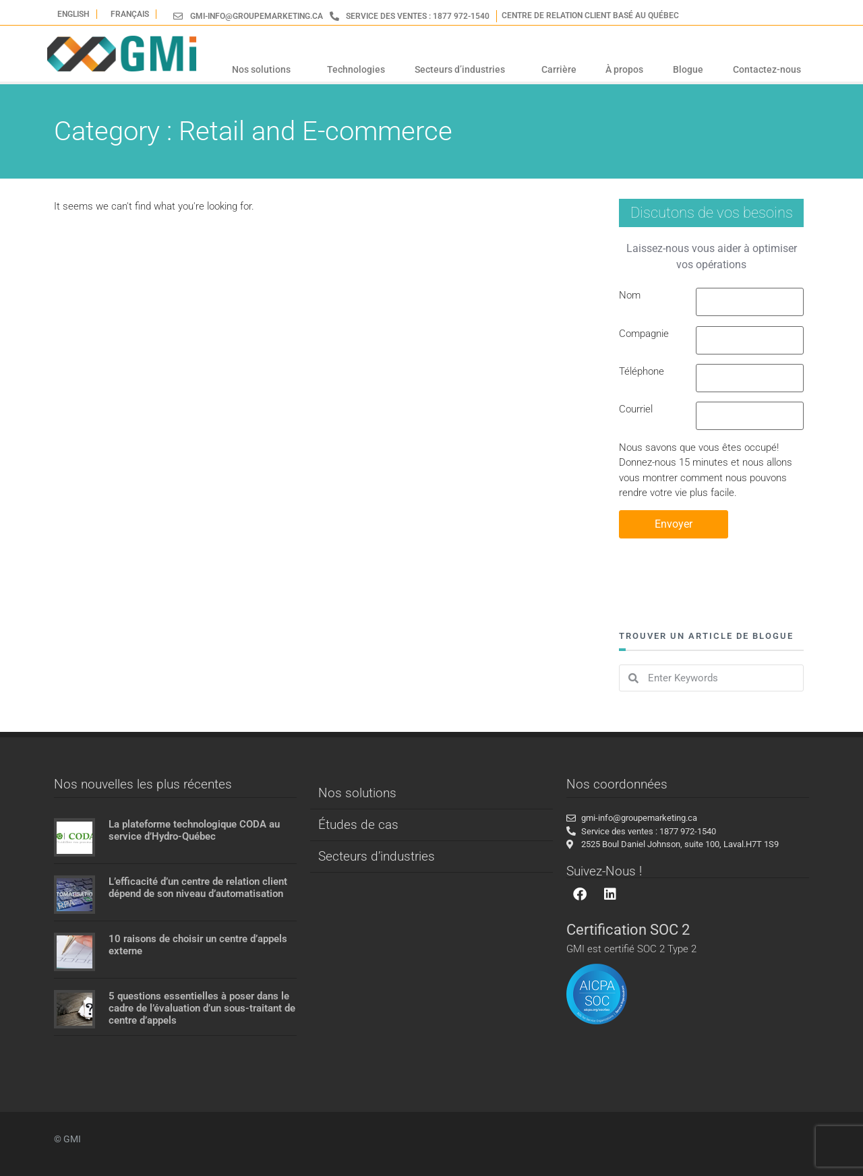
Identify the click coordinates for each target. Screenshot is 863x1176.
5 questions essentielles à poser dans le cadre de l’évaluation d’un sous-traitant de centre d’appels (202, 1008)
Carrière (558, 69)
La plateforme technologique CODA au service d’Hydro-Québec (194, 830)
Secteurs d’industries (463, 69)
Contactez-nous (767, 69)
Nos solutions (264, 69)
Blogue (688, 69)
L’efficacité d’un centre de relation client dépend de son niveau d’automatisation (198, 887)
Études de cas (358, 824)
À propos (624, 69)
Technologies (356, 69)
